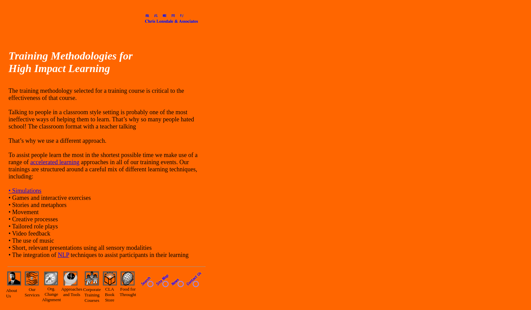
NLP (63, 255)
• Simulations (24, 190)
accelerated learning (54, 162)
